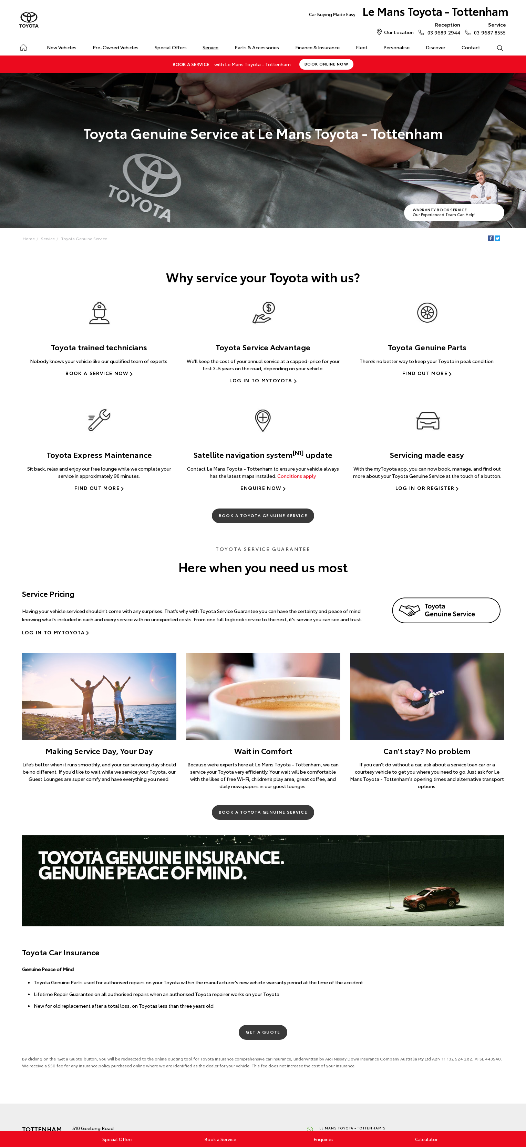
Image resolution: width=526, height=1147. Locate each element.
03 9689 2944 (442, 28)
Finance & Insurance (317, 47)
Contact (471, 47)
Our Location (399, 32)
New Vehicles (61, 47)
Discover (435, 47)
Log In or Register (425, 487)
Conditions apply (296, 475)
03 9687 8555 (488, 28)
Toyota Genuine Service (84, 238)
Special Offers (171, 47)
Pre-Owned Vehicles (115, 47)
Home (23, 46)
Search (495, 47)
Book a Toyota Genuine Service (263, 515)
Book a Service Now (96, 373)
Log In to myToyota (53, 632)
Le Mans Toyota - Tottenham (408, 12)
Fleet (362, 47)
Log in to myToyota (260, 380)
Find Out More (424, 373)
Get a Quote (263, 1032)
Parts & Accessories (257, 47)
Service (210, 47)
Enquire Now (260, 487)
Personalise (396, 47)
